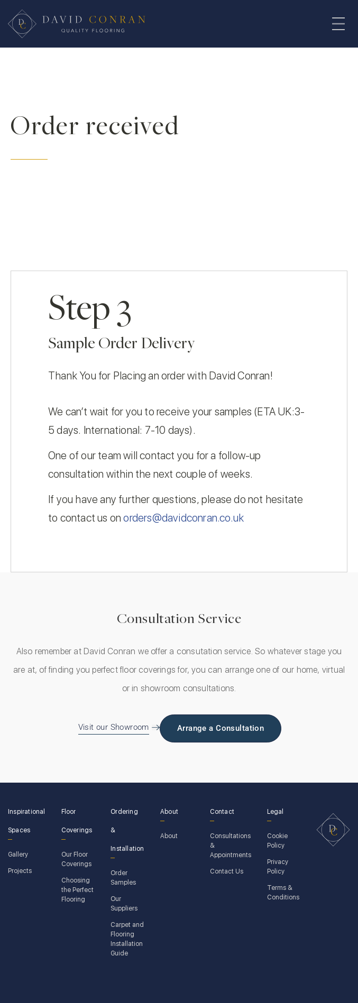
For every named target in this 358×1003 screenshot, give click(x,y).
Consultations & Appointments (230, 845)
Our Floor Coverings (76, 859)
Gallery (18, 854)
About (169, 836)
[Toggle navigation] (338, 24)
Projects (20, 871)
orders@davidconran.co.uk (183, 518)
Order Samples (123, 877)
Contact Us (226, 871)
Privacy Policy (277, 866)
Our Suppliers (124, 903)
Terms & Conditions (283, 892)
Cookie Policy (277, 840)
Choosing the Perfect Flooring (77, 890)
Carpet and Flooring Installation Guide (127, 939)
